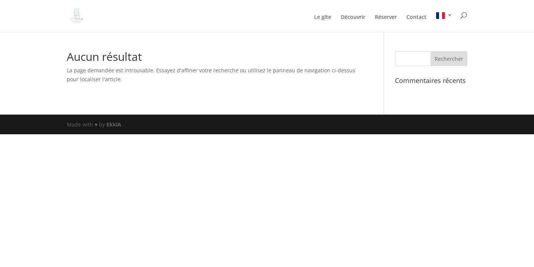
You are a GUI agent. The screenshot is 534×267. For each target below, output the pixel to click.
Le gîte (322, 17)
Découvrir (353, 17)
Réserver (386, 17)
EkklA (113, 124)
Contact (416, 17)
